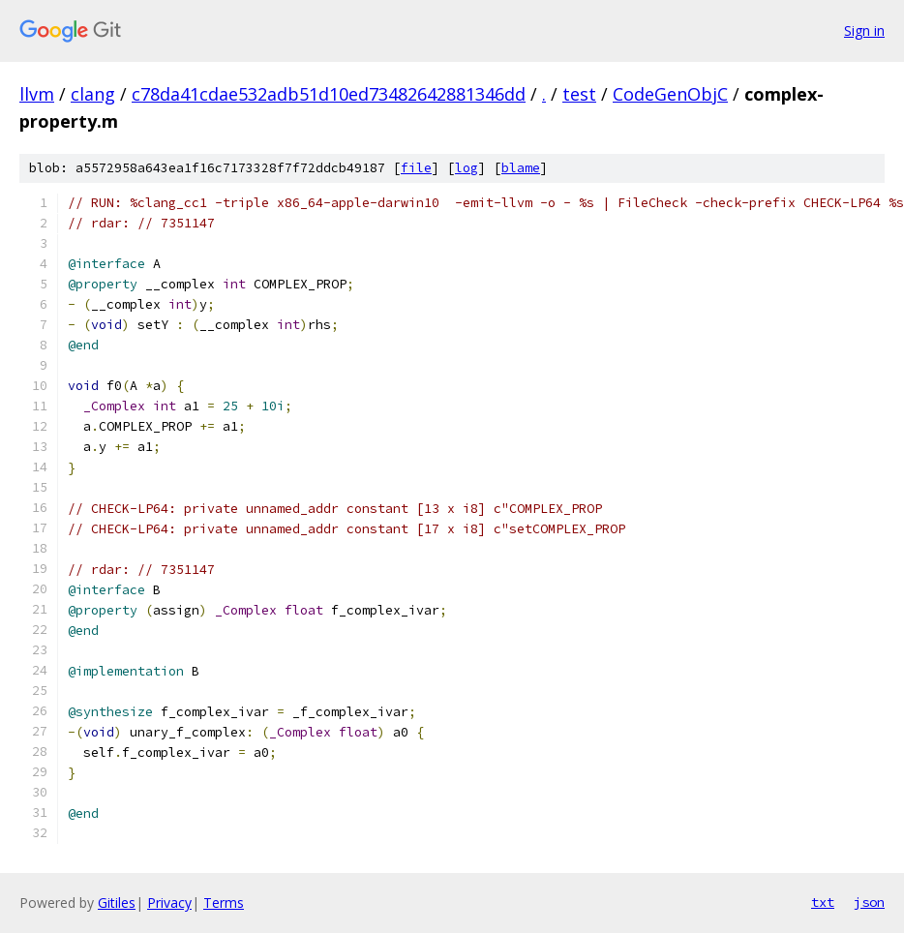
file (416, 168)
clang (93, 93)
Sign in (864, 30)
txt (822, 902)
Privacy (169, 902)
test (579, 93)
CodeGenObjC (670, 93)
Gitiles (117, 902)
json (869, 902)
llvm (36, 93)
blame (520, 168)
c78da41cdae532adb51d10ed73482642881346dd (329, 93)
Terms (223, 902)
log (466, 168)
